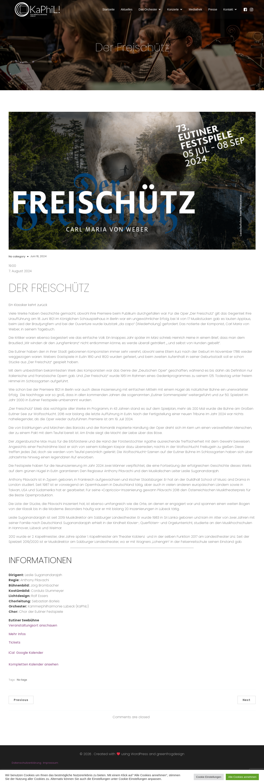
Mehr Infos (17, 637)
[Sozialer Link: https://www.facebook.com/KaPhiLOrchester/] (246, 11)
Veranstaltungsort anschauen (33, 629)
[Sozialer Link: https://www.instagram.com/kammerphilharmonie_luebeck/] (252, 11)
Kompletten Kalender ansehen (33, 668)
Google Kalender (29, 656)
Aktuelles (127, 11)
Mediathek (195, 11)
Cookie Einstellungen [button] (208, 776)
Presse (212, 11)
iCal (12, 656)
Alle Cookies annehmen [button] (242, 776)
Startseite (109, 11)
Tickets (14, 646)
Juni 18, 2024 (38, 260)
